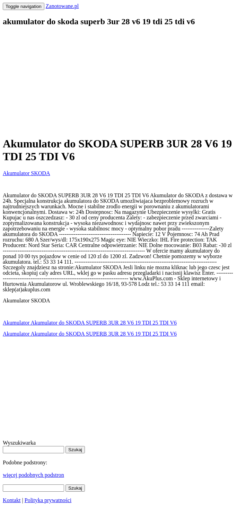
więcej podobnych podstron (33, 475)
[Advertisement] (118, 81)
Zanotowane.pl (62, 6)
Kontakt (12, 500)
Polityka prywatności (48, 500)
